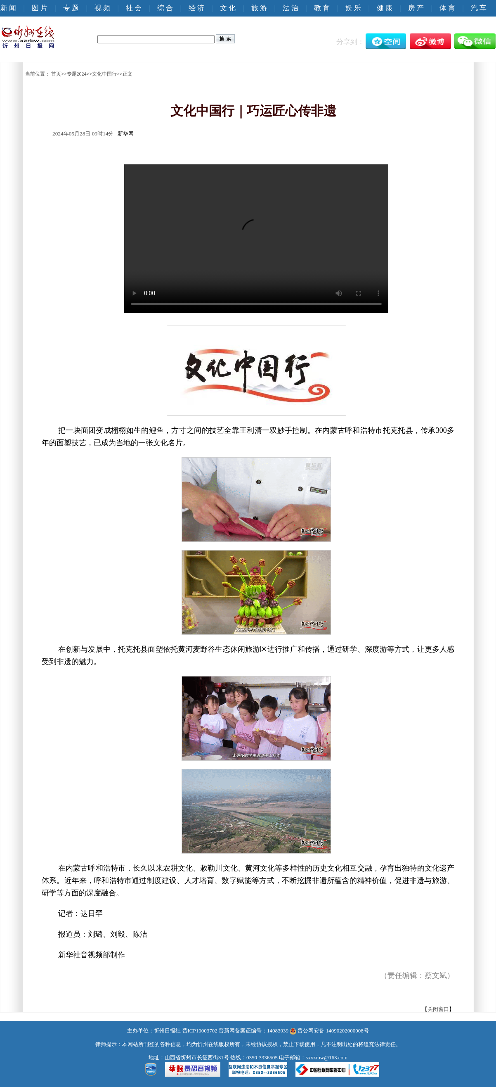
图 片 (39, 8)
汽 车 (479, 8)
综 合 (165, 8)
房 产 (416, 8)
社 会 (134, 8)
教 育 (322, 8)
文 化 (228, 8)
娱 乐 (353, 8)
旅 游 (259, 8)
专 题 (71, 8)
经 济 (196, 8)
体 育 (447, 8)
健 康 (384, 8)
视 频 (102, 8)
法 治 (290, 8)
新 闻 (8, 8)
